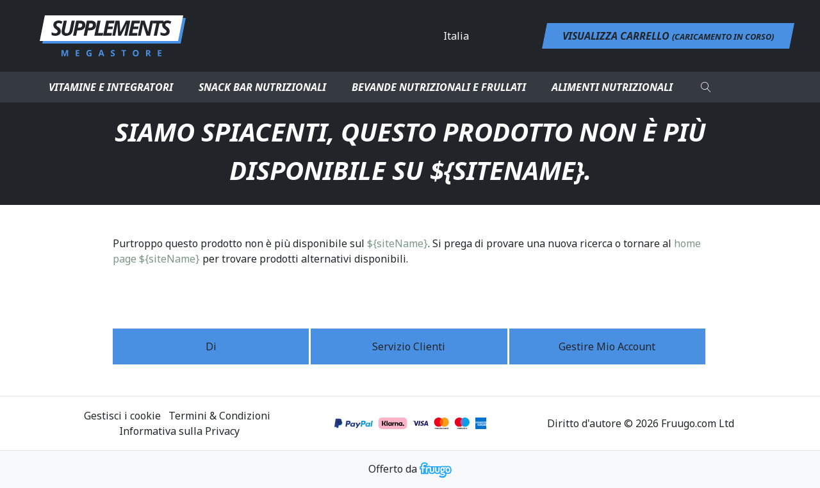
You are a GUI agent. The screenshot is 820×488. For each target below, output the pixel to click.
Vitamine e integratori (111, 87)
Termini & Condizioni (219, 416)
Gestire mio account (607, 346)
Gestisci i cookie (122, 416)
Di (211, 346)
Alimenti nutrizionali (612, 87)
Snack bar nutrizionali (262, 87)
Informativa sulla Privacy (179, 431)
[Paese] (495, 36)
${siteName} (397, 243)
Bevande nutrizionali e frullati (439, 87)
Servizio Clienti (408, 346)
